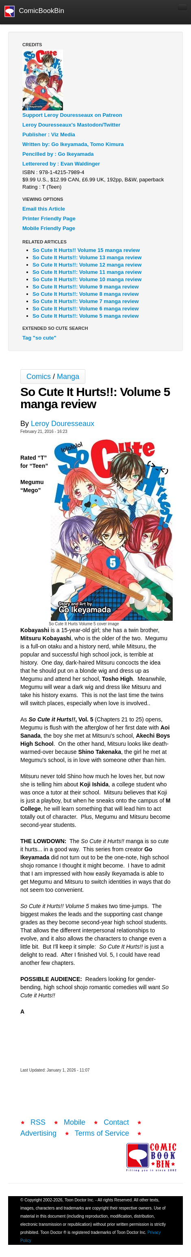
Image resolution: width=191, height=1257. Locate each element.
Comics (38, 376)
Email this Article (43, 209)
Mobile (74, 1122)
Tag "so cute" (39, 338)
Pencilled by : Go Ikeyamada (58, 154)
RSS (38, 1122)
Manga (68, 376)
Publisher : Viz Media (48, 134)
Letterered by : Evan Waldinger (61, 164)
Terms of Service (102, 1133)
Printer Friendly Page (49, 218)
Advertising (38, 1133)
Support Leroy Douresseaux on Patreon (72, 115)
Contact (116, 1122)
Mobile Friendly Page (48, 228)
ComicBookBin (34, 11)
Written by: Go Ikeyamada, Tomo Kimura (73, 144)
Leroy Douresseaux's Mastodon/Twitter (71, 125)
